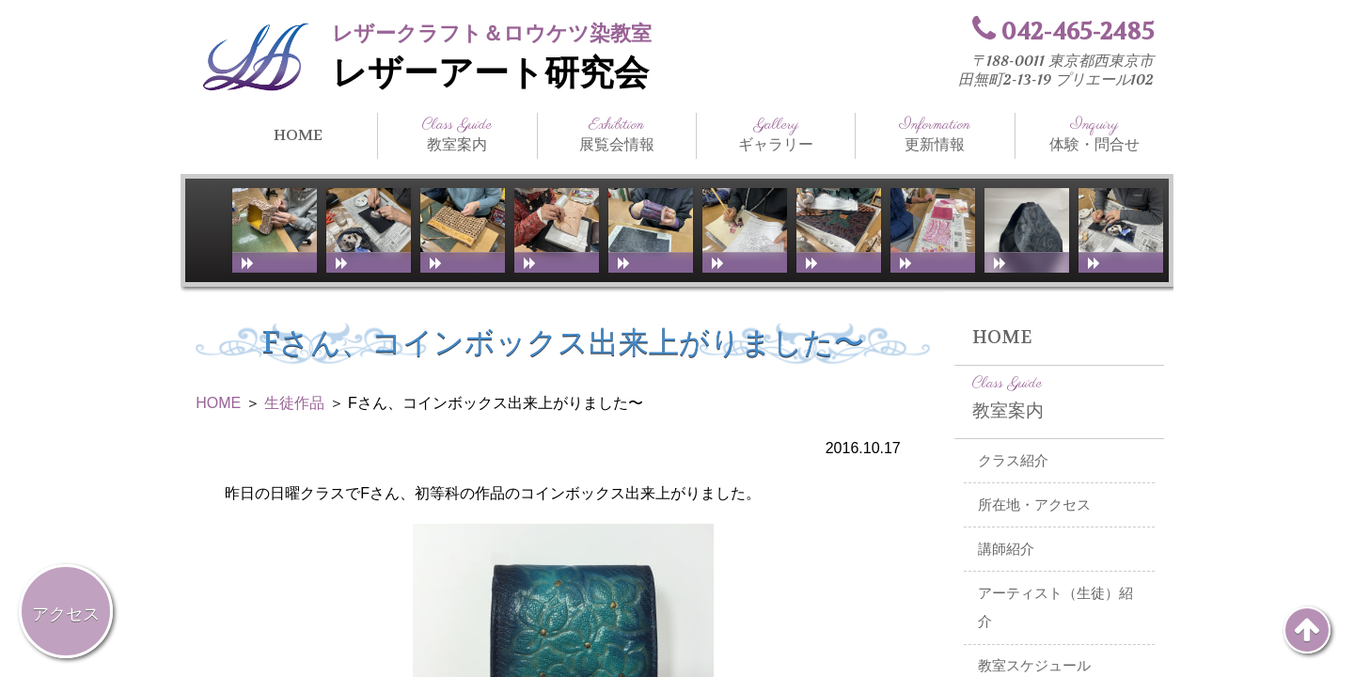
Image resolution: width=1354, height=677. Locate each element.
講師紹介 (1006, 549)
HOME (298, 135)
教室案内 (457, 134)
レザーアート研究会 (490, 73)
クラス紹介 (1013, 460)
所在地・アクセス (1034, 505)
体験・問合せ (1094, 134)
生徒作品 (294, 403)
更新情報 (934, 134)
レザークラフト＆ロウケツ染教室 (492, 33)
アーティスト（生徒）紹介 (1055, 608)
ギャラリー (776, 134)
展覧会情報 (617, 134)
